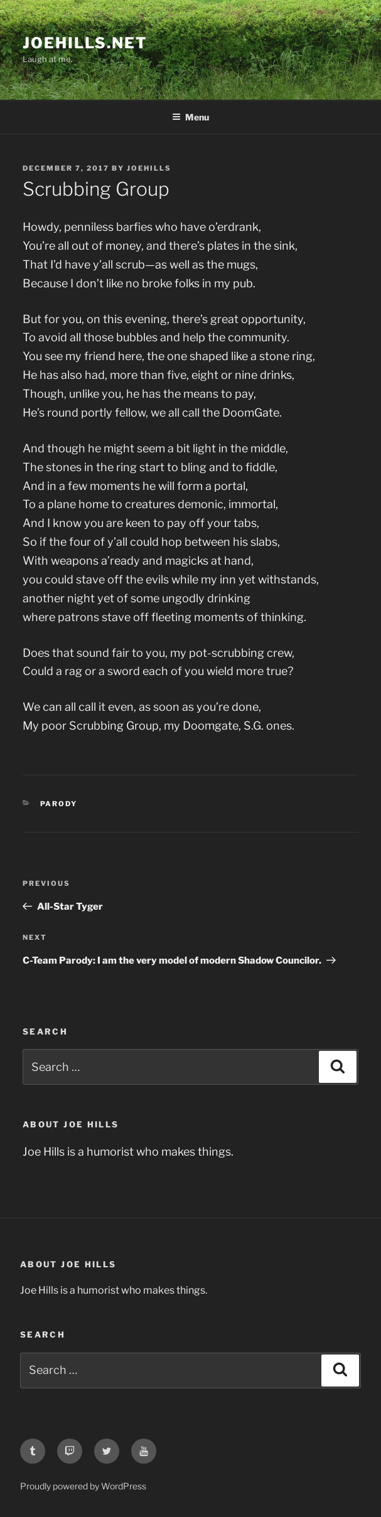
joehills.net (85, 43)
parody (59, 803)
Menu (190, 117)
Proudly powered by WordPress (83, 1486)
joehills (149, 168)
